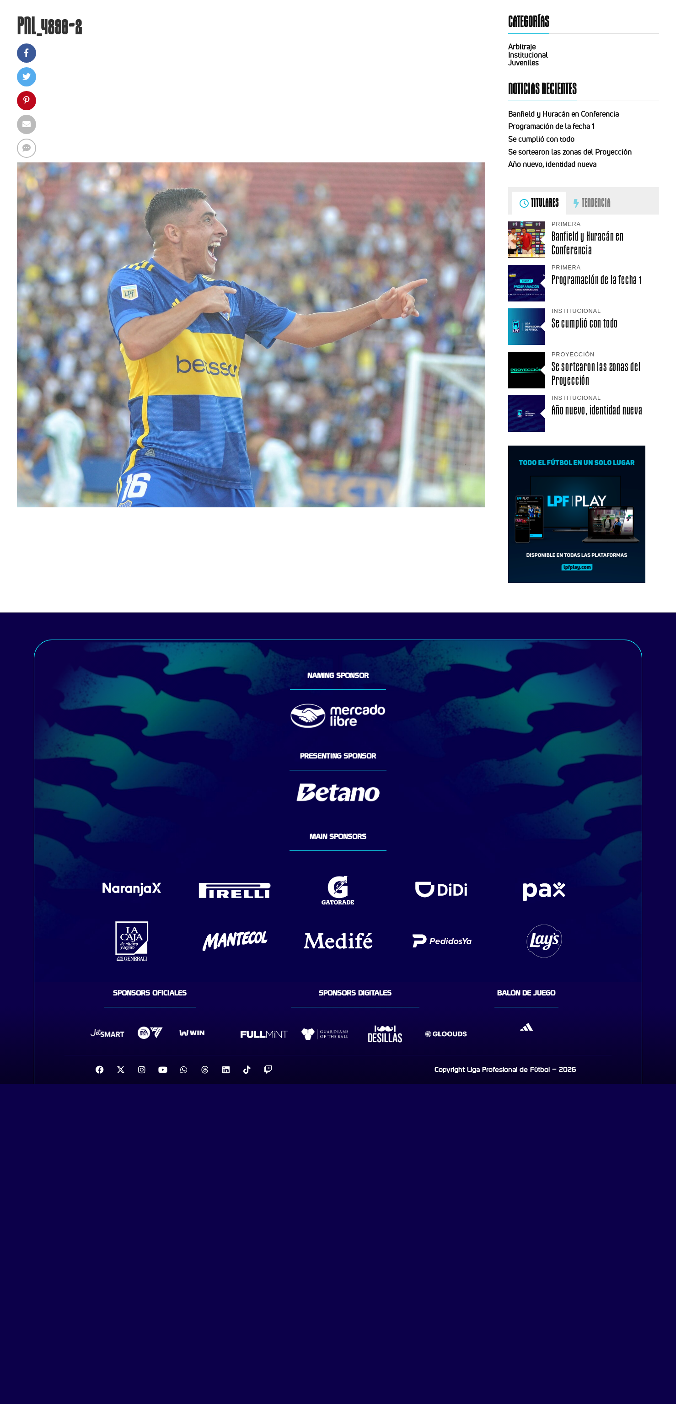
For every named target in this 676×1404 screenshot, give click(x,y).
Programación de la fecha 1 (551, 126)
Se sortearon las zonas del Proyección (570, 151)
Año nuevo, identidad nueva (552, 164)
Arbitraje (522, 46)
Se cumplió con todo (541, 139)
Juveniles (523, 62)
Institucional (528, 54)
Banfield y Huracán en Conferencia (563, 113)
